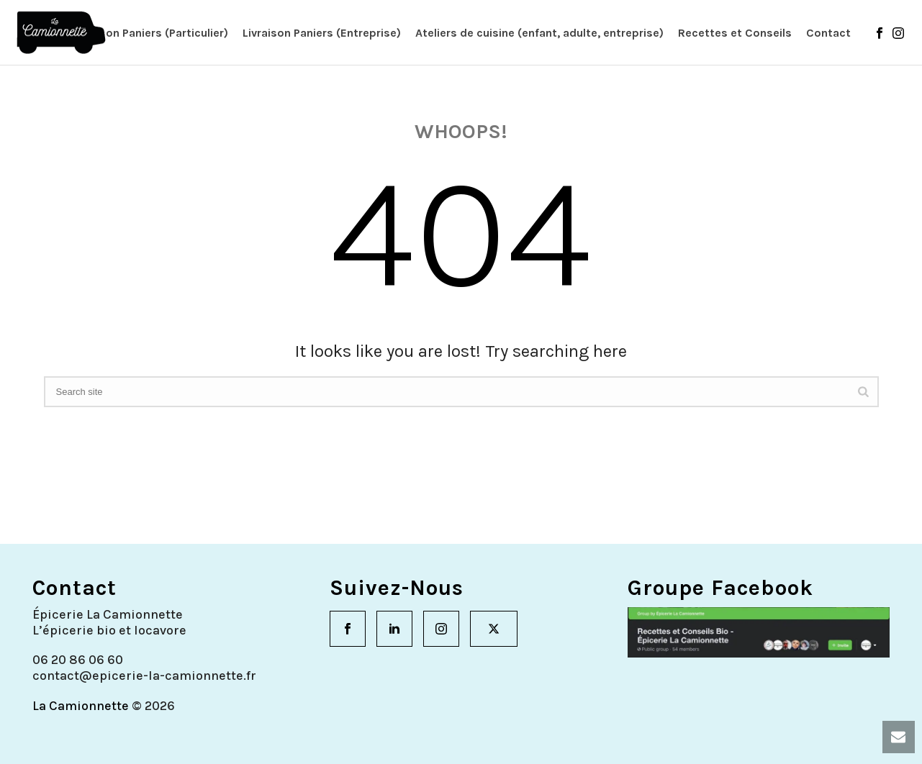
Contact (828, 33)
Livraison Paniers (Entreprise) (322, 33)
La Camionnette (80, 706)
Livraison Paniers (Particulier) (149, 33)
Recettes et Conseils (735, 33)
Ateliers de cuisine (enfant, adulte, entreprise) (539, 33)
